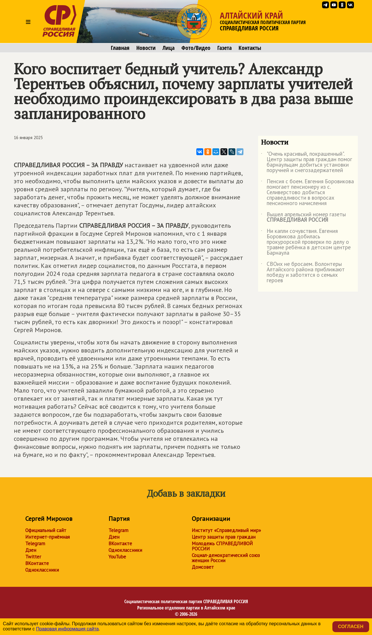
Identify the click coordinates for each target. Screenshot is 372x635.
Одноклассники (42, 569)
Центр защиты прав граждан (223, 536)
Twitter (33, 556)
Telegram (35, 543)
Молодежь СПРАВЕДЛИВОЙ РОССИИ (222, 546)
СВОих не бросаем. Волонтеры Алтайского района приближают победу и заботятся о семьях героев (303, 272)
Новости (146, 48)
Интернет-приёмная (47, 536)
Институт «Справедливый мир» (226, 530)
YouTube (117, 556)
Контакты (250, 48)
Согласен (350, 626)
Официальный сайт (45, 530)
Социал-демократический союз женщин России (226, 558)
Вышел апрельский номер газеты (303, 217)
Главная (120, 48)
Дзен (30, 550)
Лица (168, 48)
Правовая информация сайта (67, 628)
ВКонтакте (37, 563)
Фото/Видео (195, 48)
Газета (224, 48)
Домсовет (203, 567)
